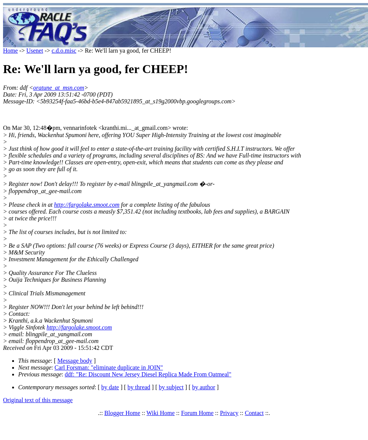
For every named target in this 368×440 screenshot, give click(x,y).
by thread (139, 387)
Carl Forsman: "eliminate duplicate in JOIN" (109, 367)
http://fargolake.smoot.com (87, 204)
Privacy (229, 413)
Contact (254, 413)
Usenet (34, 50)
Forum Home (197, 413)
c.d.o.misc (63, 50)
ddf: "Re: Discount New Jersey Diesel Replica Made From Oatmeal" (148, 374)
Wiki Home (161, 413)
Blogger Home (122, 413)
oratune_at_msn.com (58, 87)
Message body (75, 360)
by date (110, 387)
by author (203, 387)
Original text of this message (38, 400)
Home (10, 50)
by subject (171, 387)
